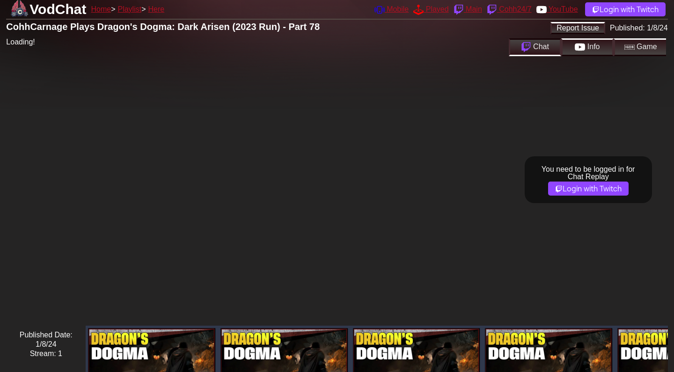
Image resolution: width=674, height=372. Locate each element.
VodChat (57, 9)
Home (101, 9)
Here (156, 9)
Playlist (129, 9)
